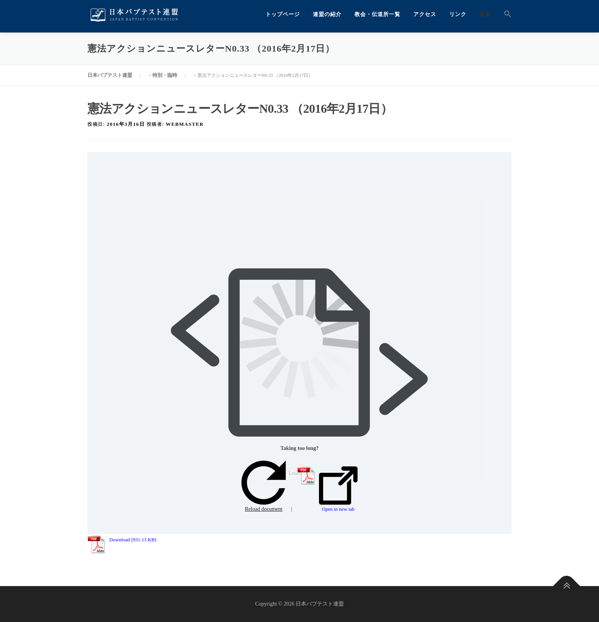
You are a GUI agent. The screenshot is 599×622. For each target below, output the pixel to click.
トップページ (283, 14)
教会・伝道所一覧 (377, 14)
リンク (457, 14)
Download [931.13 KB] (132, 539)
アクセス (424, 14)
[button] (504, 14)
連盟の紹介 (327, 14)
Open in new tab (338, 489)
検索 (485, 14)
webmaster (185, 124)
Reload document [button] (263, 486)
